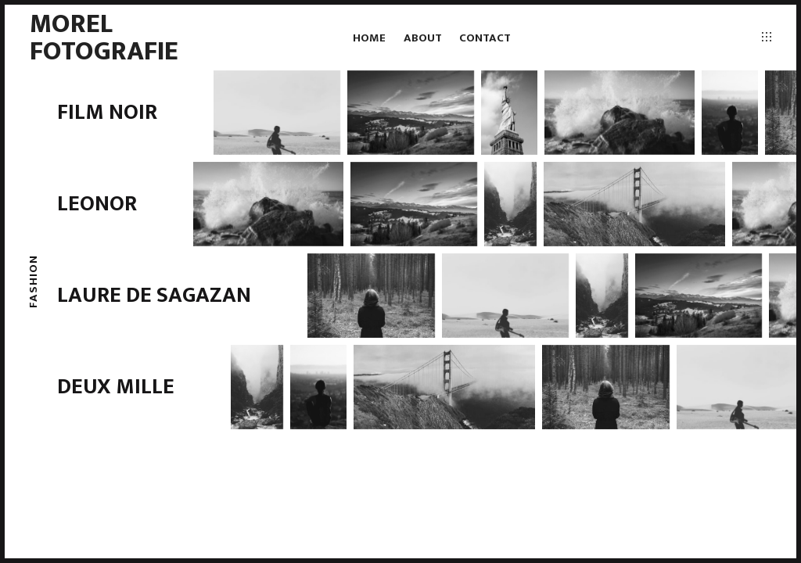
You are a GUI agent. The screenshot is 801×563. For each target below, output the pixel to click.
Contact (485, 38)
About (423, 38)
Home (369, 38)
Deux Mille (115, 386)
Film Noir (107, 112)
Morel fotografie (104, 37)
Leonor (97, 203)
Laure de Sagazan (154, 295)
